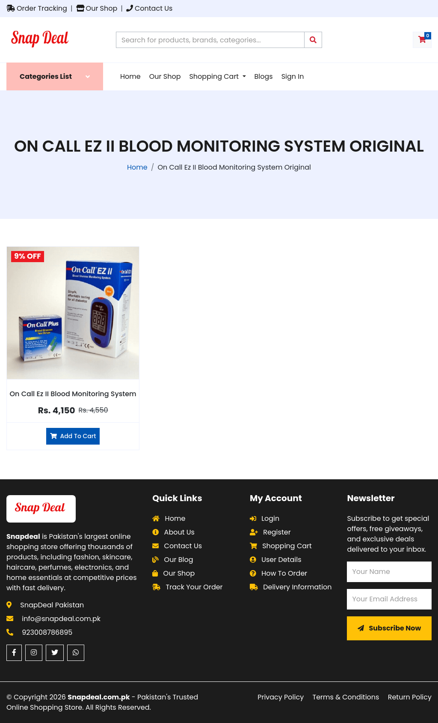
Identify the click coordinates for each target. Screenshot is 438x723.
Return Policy (410, 697)
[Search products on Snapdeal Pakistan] (210, 40)
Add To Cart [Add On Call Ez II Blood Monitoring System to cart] (73, 436)
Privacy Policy (280, 697)
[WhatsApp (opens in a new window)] (75, 653)
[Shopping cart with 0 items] (422, 40)
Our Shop (97, 8)
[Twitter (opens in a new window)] (55, 653)
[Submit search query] (313, 40)
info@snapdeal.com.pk (61, 619)
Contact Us (149, 8)
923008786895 (47, 632)
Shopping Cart (214, 76)
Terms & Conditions (346, 697)
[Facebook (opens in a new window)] (14, 653)
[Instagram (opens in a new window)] (33, 653)
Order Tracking (36, 8)
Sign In (292, 76)
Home (130, 76)
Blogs (264, 76)
